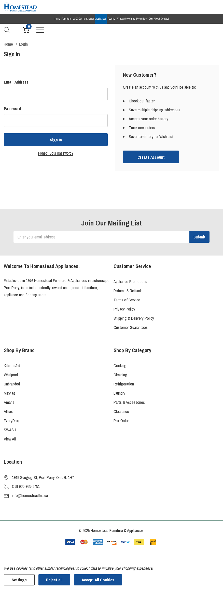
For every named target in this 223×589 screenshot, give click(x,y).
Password (12, 108)
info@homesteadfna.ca (30, 495)
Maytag (10, 393)
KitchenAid (12, 365)
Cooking (120, 365)
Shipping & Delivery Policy (134, 318)
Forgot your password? (55, 153)
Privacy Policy (124, 309)
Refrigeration (124, 384)
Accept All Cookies (98, 580)
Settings (19, 580)
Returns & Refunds (128, 290)
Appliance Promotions (130, 281)
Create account (151, 157)
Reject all (54, 580)
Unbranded (12, 384)
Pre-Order (121, 420)
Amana (9, 402)
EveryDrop (12, 420)
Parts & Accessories (129, 402)
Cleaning (120, 375)
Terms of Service (127, 300)
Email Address (16, 82)
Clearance (121, 411)
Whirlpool (11, 375)
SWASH (10, 430)
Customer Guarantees (131, 327)
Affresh (9, 411)
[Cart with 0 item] (26, 29)
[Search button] (7, 29)
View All (10, 439)
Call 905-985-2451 (26, 486)
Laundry (119, 393)
